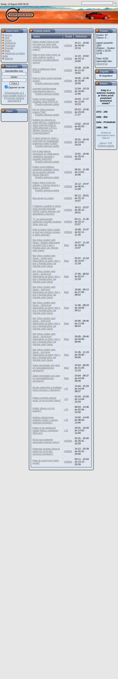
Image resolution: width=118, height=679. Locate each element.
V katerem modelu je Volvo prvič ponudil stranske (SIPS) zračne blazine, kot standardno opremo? (47, 210)
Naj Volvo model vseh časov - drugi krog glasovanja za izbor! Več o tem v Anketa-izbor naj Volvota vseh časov (46, 339)
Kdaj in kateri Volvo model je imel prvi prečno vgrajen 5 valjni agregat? (46, 232)
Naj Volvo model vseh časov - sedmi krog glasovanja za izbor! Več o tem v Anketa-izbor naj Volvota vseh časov (46, 260)
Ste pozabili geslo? (14, 95)
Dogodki (9, 48)
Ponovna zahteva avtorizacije (15, 99)
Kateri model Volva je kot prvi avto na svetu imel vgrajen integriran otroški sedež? (46, 45)
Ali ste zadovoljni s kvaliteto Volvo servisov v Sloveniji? (47, 388)
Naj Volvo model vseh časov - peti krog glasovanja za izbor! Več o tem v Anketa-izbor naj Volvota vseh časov (46, 292)
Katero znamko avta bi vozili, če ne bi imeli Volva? (47, 399)
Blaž (66, 245)
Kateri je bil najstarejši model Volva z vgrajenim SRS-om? (45, 430)
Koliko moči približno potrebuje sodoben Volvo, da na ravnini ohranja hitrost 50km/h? (46, 171)
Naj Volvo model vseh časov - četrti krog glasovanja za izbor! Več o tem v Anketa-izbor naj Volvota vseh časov (46, 307)
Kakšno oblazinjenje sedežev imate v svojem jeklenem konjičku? (45, 420)
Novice (8, 35)
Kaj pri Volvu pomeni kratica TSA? (43, 110)
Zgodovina (10, 43)
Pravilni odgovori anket (47, 83)
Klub (7, 37)
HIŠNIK (68, 45)
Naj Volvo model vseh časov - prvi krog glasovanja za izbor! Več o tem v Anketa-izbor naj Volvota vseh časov (46, 354)
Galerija (9, 58)
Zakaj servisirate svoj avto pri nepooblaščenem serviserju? (46, 368)
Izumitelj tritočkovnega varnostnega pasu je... (44, 89)
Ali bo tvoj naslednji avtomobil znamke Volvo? (46, 440)
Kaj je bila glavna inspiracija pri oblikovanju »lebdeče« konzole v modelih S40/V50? (46, 155)
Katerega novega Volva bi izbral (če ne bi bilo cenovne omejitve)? (46, 451)
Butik (7, 50)
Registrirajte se (14, 93)
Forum (8, 40)
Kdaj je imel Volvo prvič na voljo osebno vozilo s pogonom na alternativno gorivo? (46, 58)
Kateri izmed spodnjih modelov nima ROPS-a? (45, 100)
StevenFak (102, 63)
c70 (66, 388)
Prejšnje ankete (106, 145)
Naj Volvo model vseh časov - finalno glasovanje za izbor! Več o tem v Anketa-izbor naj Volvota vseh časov (46, 245)
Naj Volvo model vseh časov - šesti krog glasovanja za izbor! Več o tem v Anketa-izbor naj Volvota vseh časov (46, 276)
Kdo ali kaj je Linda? (43, 198)
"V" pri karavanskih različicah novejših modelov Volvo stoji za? (47, 222)
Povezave (10, 45)
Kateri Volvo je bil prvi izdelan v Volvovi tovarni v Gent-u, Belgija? (47, 186)
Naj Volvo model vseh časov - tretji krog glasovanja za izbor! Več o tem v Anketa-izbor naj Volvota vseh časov (46, 323)
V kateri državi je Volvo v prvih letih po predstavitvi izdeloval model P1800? (46, 141)
